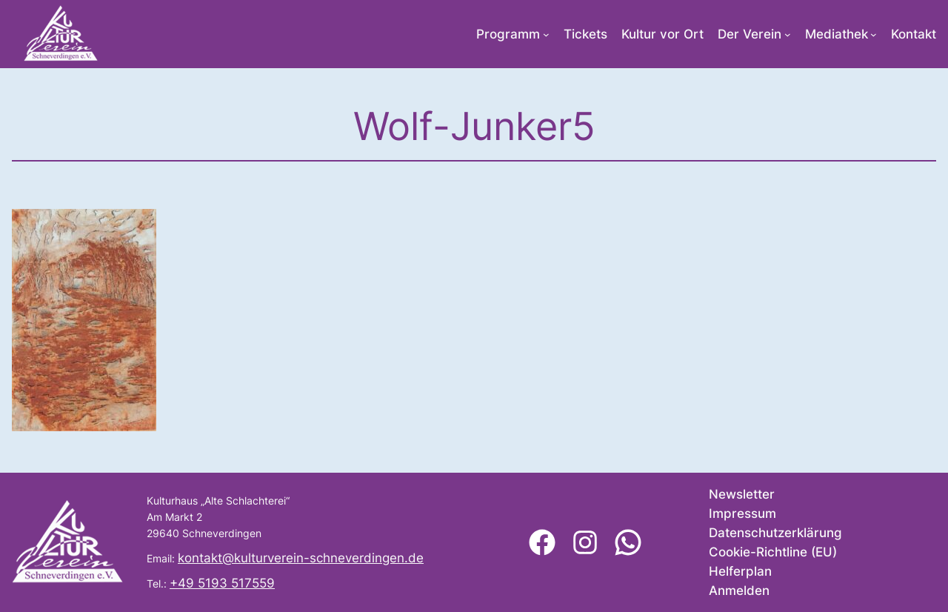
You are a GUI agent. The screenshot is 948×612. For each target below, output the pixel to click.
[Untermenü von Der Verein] (787, 34)
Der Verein (749, 34)
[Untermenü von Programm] (546, 34)
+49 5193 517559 (222, 583)
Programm (508, 34)
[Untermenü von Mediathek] (873, 34)
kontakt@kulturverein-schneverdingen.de (301, 558)
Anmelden (739, 590)
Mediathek (836, 34)
